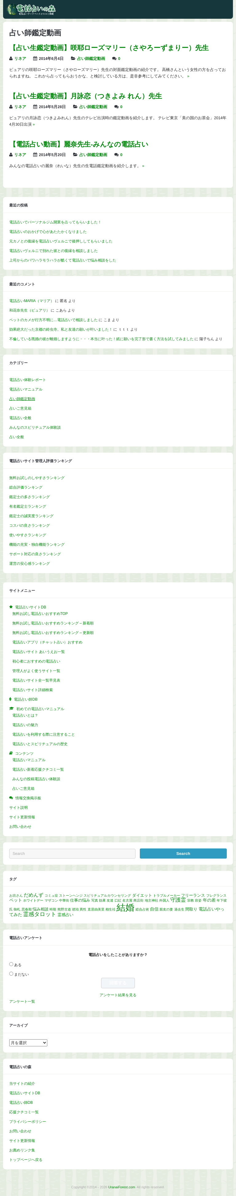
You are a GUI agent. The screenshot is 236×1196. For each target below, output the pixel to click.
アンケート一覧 (22, 1001)
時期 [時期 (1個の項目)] (52, 909)
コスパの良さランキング (29, 525)
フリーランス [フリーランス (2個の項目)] (193, 895)
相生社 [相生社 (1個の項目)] (110, 909)
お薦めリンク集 (22, 1150)
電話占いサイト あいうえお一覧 (38, 652)
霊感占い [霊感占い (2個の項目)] (65, 915)
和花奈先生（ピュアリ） (29, 310)
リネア (20, 59)
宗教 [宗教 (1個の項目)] (190, 900)
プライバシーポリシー (27, 1121)
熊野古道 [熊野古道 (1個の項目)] (64, 909)
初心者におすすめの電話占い (36, 661)
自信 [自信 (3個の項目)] (154, 909)
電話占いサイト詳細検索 (32, 690)
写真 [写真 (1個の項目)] (94, 900)
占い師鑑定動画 (91, 59)
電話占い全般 (20, 418)
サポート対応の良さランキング (35, 554)
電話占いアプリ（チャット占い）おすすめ (47, 642)
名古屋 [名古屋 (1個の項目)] (127, 900)
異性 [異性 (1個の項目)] (83, 909)
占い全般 (16, 437)
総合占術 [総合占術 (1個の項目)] (142, 909)
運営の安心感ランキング (29, 563)
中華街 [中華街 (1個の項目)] (64, 900)
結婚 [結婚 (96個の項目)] (125, 907)
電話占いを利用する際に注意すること (43, 734)
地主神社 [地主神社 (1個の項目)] (151, 900)
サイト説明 (18, 807)
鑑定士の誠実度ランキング (31, 516)
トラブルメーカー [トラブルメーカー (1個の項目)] (166, 895)
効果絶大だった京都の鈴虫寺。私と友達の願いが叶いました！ (60, 329)
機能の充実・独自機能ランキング (37, 544)
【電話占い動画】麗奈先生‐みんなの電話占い (78, 144)
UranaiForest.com (121, 1187)
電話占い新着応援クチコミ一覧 (38, 769)
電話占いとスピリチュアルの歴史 (40, 744)
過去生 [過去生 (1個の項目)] (179, 909)
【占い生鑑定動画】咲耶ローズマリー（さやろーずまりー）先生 (109, 48)
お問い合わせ (20, 826)
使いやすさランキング (27, 535)
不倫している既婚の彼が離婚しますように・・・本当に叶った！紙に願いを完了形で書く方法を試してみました (101, 339)
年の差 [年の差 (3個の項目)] (209, 900)
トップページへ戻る (25, 1160)
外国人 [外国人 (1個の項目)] (164, 900)
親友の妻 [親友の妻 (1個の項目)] (166, 909)
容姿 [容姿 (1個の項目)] (198, 900)
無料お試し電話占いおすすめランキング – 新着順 (53, 623)
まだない (21, 974)
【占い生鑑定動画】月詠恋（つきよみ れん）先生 (85, 96)
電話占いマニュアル (25, 389)
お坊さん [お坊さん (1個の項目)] (16, 895)
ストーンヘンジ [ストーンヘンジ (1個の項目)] (71, 895)
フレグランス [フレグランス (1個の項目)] (216, 895)
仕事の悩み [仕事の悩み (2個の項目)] (80, 900)
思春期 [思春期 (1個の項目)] (27, 909)
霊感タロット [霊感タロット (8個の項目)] (39, 914)
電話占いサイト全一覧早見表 (36, 680)
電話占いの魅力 (25, 725)
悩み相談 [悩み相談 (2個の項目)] (41, 909)
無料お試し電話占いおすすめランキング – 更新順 (53, 633)
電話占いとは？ (25, 715)
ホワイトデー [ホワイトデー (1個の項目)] (33, 900)
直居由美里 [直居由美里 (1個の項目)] (96, 909)
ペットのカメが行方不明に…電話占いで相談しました (53, 320)
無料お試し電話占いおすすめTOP (40, 614)
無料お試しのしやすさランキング (37, 478)
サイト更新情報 (22, 817)
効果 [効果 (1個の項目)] (102, 900)
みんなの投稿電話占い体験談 (36, 779)
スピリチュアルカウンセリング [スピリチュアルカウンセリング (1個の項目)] (107, 895)
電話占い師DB (21, 1102)
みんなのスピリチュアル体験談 (35, 427)
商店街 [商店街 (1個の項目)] (138, 900)
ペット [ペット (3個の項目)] (15, 900)
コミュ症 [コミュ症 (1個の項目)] (51, 895)
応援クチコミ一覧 (24, 1112)
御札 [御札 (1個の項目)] (17, 909)
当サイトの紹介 (22, 1083)
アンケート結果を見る (118, 995)
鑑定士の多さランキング (29, 497)
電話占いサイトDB (24, 1093)
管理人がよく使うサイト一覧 (36, 671)
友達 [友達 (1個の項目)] (110, 900)
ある (18, 965)
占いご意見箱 (20, 408)
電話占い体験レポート (27, 380)
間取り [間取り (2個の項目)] (191, 909)
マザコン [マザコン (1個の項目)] (51, 900)
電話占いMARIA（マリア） (31, 301)
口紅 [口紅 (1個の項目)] (118, 900)
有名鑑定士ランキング (27, 506)
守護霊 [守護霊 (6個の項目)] (178, 900)
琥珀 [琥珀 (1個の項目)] (75, 909)
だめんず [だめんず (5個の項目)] (33, 895)
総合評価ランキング (25, 487)
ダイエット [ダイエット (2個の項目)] (142, 895)
